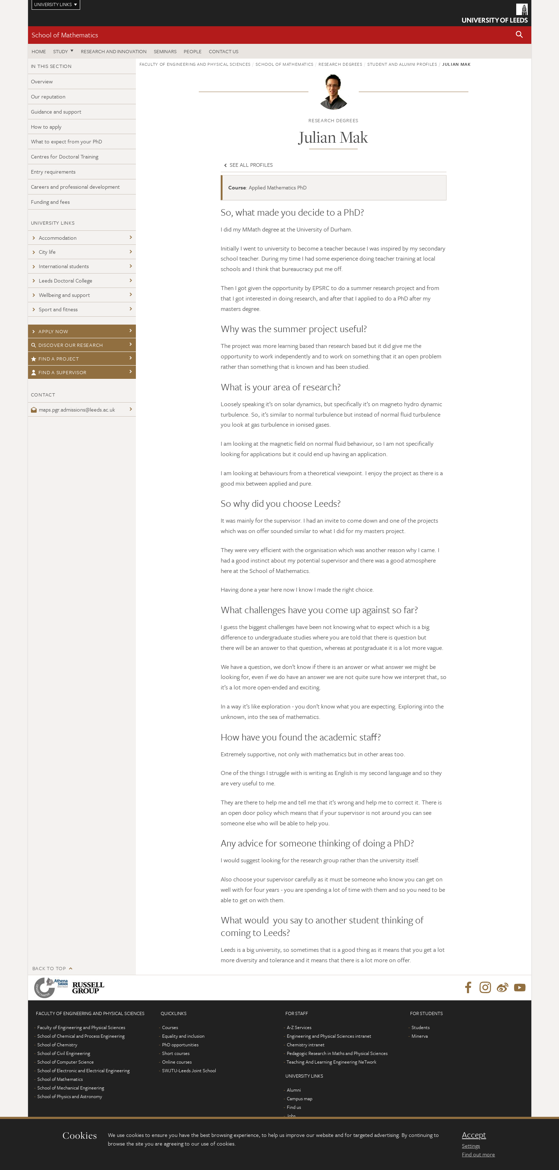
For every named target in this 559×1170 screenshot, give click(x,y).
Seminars (165, 51)
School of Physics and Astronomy (69, 1096)
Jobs (291, 1115)
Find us (294, 1107)
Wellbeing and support (60, 295)
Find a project (55, 358)
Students (421, 1027)
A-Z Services (299, 1027)
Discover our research (67, 345)
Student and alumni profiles (402, 64)
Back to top (49, 968)
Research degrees (340, 64)
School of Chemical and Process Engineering (81, 1036)
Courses (170, 1027)
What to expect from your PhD (66, 141)
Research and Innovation (114, 51)
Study (60, 51)
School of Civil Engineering (63, 1053)
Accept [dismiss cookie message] (474, 1134)
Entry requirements (53, 171)
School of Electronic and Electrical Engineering (83, 1070)
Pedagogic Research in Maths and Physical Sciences (337, 1053)
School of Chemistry (57, 1044)
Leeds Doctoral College (61, 280)
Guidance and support (56, 111)
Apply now (50, 331)
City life (43, 252)
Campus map (299, 1098)
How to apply (46, 126)
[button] (519, 35)
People (193, 51)
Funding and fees (50, 202)
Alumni (294, 1089)
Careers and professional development (75, 187)
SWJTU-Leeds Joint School (189, 1070)
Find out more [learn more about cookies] (478, 1154)
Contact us (223, 51)
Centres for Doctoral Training (64, 156)
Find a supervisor (59, 372)
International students (60, 266)
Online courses (177, 1061)
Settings (471, 1146)
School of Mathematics (65, 35)
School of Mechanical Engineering (70, 1087)
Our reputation (48, 96)
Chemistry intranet (306, 1044)
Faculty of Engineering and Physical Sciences (195, 64)
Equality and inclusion (183, 1036)
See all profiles (248, 165)
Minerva (420, 1036)
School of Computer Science (65, 1061)
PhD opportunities (180, 1044)
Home (39, 51)
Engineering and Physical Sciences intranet (329, 1036)
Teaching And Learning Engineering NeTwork (331, 1061)
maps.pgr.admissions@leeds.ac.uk (73, 409)
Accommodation (54, 238)
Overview (42, 81)
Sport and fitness (54, 309)
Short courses (175, 1053)
